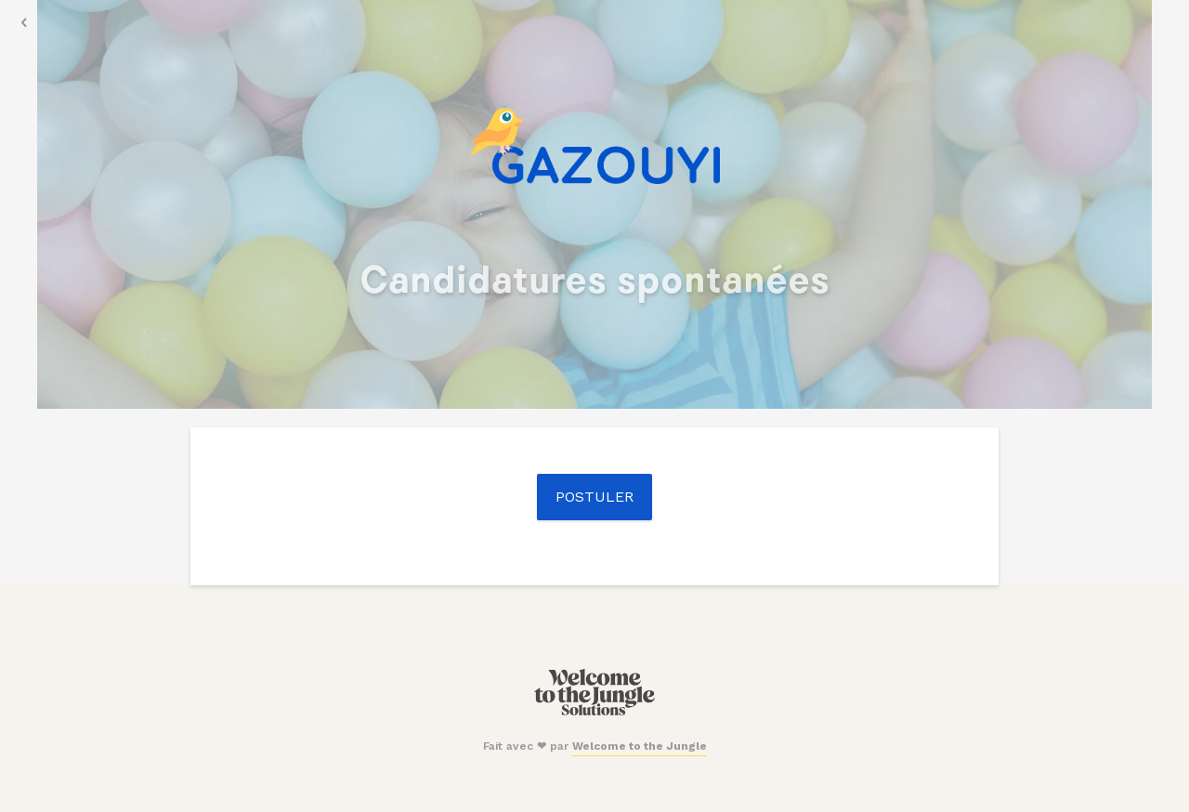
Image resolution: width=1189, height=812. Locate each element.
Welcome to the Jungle (639, 746)
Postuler (594, 496)
